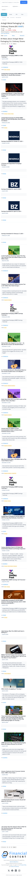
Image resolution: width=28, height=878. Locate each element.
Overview (4, 17)
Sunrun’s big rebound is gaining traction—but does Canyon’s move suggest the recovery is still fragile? (14, 351)
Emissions (15, 566)
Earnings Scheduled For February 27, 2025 (12, 233)
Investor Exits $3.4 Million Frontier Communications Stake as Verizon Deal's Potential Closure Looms (11, 430)
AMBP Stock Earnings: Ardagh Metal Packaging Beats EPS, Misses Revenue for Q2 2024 (13, 743)
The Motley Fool (5, 67)
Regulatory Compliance (11, 385)
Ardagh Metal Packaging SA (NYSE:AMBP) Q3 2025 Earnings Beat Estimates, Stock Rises (13, 517)
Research (22, 35)
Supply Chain (14, 473)
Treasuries (4, 19)
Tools (22, 14)
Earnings (5, 113)
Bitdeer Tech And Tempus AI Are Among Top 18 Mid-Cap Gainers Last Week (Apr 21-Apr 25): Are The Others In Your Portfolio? (13, 656)
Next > (14, 43)
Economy (8, 69)
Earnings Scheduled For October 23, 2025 (12, 141)
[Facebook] (12, 870)
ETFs (16, 14)
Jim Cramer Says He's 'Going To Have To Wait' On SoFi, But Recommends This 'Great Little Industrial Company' (13, 828)
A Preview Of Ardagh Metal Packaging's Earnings (11, 164)
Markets (4, 14)
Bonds (5, 69)
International (18, 17)
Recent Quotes (5, 6)
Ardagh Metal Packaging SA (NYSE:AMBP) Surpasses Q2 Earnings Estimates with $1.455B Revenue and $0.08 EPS (13, 602)
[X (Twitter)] (8, 870)
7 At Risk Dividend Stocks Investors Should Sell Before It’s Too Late (13, 800)
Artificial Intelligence (7, 673)
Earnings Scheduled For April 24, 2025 (11, 211)
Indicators (4, 9)
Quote (5, 35)
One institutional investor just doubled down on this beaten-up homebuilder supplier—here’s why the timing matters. (13, 378)
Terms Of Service (15, 866)
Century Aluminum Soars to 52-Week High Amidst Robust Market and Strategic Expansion (13, 548)
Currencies (12, 17)
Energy (12, 113)
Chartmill (4, 79)
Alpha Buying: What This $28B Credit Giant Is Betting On (12, 631)
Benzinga (4, 173)
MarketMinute (5, 111)
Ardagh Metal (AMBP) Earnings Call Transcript (13, 579)
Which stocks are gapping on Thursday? (12, 689)
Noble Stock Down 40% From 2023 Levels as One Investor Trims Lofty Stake (13, 400)
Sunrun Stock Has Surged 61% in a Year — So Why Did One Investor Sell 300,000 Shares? (12, 343)
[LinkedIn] (15, 870)
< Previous (3, 43)
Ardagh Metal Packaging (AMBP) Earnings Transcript (12, 314)
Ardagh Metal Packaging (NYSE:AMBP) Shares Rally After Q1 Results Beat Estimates (13, 74)
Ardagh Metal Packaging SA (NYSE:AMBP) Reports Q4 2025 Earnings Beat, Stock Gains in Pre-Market (13, 119)
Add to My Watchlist (5, 33)
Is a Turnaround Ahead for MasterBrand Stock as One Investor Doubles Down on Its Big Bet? (13, 370)
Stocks (10, 14)
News (8, 17)
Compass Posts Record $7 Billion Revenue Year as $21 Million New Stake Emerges (13, 285)
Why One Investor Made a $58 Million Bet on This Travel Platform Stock (13, 460)
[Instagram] (19, 870)
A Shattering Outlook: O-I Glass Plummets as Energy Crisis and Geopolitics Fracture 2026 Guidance (12, 95)
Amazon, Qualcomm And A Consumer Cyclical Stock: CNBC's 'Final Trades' (13, 772)
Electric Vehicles (10, 566)
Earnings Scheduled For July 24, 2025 (11, 189)
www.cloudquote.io (14, 861)
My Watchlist (15, 6)
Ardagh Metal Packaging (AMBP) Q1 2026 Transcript (12, 56)
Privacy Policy (23, 865)
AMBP (20, 26)
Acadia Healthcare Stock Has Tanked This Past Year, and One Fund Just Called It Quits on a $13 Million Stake (13, 257)
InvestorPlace (5, 757)
